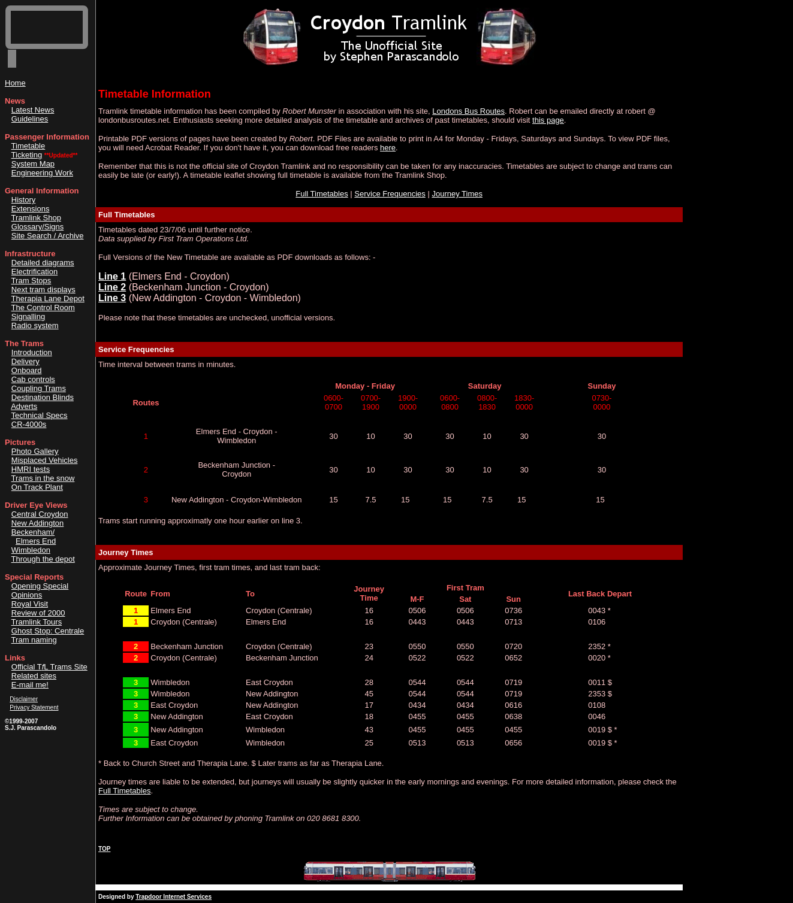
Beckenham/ (33, 532)
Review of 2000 (38, 612)
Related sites (33, 675)
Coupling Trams (38, 388)
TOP (104, 849)
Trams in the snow (43, 478)
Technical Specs (39, 415)
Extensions (30, 208)
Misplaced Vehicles (44, 460)
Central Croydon (39, 514)
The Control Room (43, 307)
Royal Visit (29, 603)
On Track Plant (37, 487)
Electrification (34, 271)
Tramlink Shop (36, 217)
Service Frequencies (390, 193)
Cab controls (33, 379)
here (388, 147)
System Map (33, 163)
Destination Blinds (42, 397)
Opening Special (39, 585)
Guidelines (29, 118)
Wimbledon (30, 550)
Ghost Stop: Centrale (47, 630)
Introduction (31, 352)
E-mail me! (30, 684)
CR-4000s (29, 424)
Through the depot (43, 558)
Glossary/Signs (37, 226)
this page (548, 120)
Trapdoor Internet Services (173, 896)
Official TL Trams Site (49, 666)
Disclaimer (24, 699)
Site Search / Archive (47, 235)
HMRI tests (30, 469)
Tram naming (34, 639)
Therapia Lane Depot (48, 298)
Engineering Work (42, 172)
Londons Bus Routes (468, 111)
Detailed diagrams (42, 262)
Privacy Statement (34, 707)
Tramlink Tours (36, 621)
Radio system (35, 325)
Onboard (26, 370)
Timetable (28, 145)
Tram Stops (31, 280)
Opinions (26, 594)
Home (15, 82)
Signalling (28, 316)
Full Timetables (322, 193)
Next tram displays (43, 289)
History (23, 199)
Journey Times (457, 193)
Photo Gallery (35, 451)
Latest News (33, 109)
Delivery (25, 361)
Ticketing (27, 154)
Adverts (24, 406)
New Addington (37, 523)
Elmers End (36, 541)
